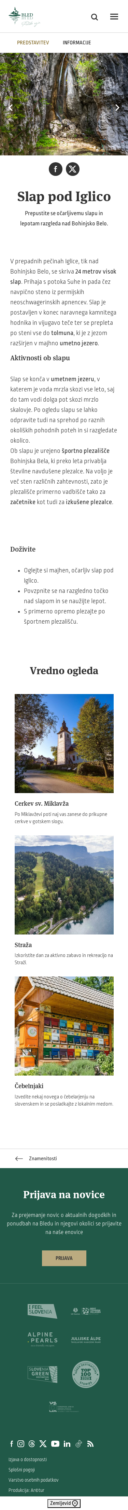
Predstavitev (33, 42)
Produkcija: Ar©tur (26, 1490)
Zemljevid (64, 1503)
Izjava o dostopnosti (28, 1459)
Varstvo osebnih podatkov (33, 1480)
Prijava (64, 1258)
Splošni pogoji (22, 1469)
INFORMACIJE (77, 42)
